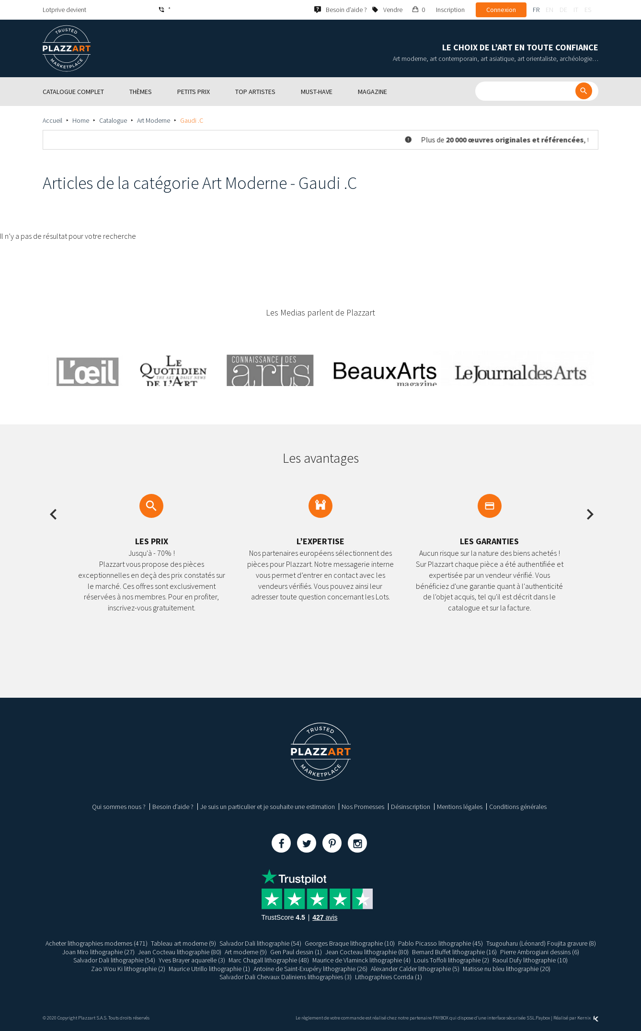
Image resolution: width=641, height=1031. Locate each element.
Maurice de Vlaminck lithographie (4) (361, 960)
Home (80, 120)
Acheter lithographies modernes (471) (97, 943)
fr (536, 9)
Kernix (587, 1018)
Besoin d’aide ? (173, 806)
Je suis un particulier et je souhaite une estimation (267, 806)
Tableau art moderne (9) (183, 943)
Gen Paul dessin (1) (296, 952)
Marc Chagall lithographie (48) (268, 960)
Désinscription (410, 806)
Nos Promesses (363, 806)
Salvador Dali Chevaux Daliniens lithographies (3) (285, 976)
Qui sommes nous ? (119, 806)
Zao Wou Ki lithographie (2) (128, 968)
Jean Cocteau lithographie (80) (179, 952)
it (575, 9)
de (563, 9)
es (587, 9)
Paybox (543, 1018)
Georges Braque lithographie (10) (350, 943)
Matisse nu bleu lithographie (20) (507, 968)
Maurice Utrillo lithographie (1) (209, 968)
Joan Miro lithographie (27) (98, 952)
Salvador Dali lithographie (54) (260, 943)
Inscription (450, 9)
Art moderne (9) (246, 952)
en (549, 9)
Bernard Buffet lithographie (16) (454, 952)
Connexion (501, 9)
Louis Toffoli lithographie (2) (452, 960)
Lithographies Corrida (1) (388, 976)
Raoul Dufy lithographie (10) (530, 960)
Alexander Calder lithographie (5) (415, 968)
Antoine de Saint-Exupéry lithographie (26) (310, 968)
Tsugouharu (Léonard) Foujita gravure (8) (541, 943)
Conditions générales (518, 806)
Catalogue (113, 120)
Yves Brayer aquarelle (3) (191, 960)
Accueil (52, 120)
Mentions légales (459, 806)
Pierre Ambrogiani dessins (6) (539, 952)
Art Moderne (153, 120)
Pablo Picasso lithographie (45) (440, 943)
